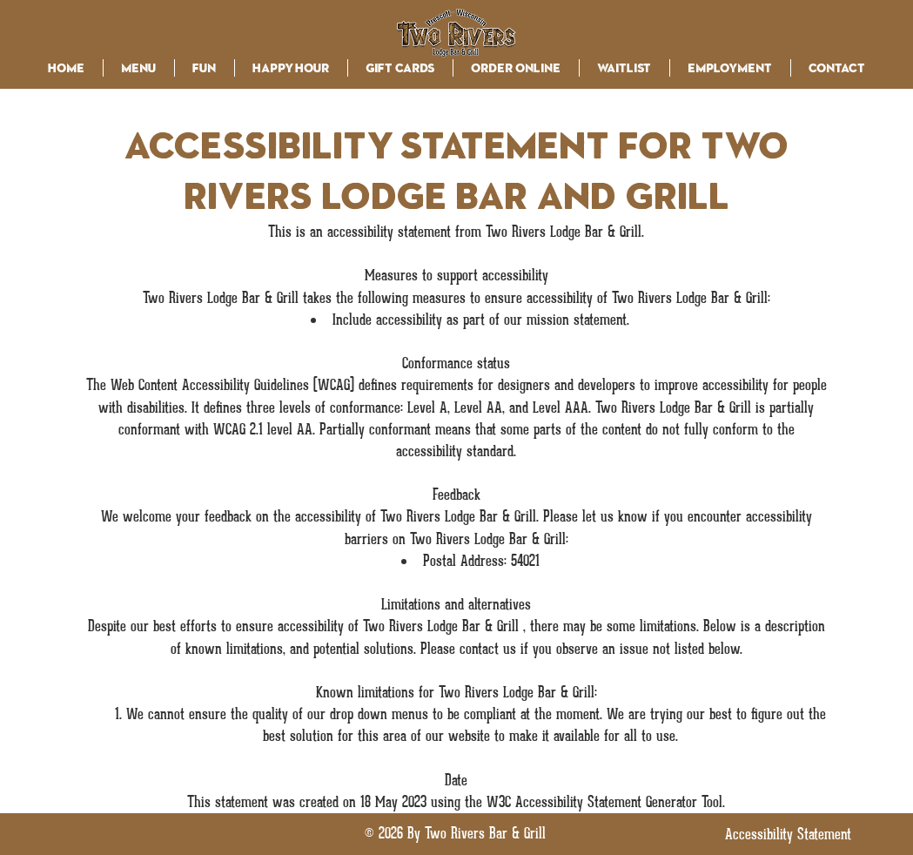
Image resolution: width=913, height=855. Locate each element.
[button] (139, 68)
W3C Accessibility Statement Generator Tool (604, 801)
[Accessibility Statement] (788, 834)
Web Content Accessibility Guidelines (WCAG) (232, 384)
